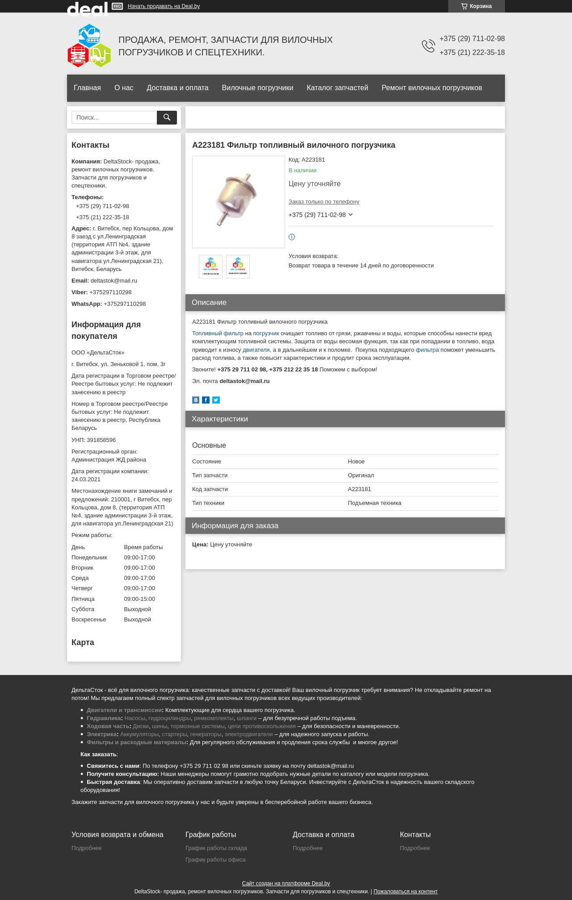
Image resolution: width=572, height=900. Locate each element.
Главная (87, 88)
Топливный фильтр (218, 333)
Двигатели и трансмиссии (124, 710)
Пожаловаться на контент (405, 891)
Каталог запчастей (337, 88)
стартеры (174, 734)
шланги (247, 718)
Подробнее (86, 848)
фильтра (427, 349)
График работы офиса (215, 859)
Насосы (135, 718)
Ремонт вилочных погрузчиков (432, 88)
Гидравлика (104, 718)
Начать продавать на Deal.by (164, 6)
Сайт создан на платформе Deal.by (286, 883)
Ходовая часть (108, 726)
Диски (141, 726)
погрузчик (266, 333)
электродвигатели (249, 734)
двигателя (256, 349)
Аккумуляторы (139, 734)
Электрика (102, 734)
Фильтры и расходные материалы (136, 742)
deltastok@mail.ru (114, 280)
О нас (124, 88)
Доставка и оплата (178, 88)
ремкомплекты (213, 718)
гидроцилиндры (169, 718)
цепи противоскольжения (262, 726)
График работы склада (216, 848)
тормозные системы (198, 726)
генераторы (206, 734)
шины (159, 726)
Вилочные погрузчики (258, 88)
